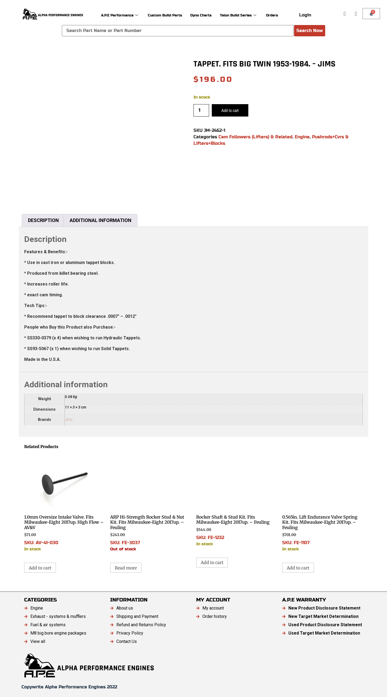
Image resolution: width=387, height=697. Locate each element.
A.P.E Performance (111, 15)
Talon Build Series (245, 15)
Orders (283, 15)
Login (305, 14)
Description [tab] (43, 220)
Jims (69, 419)
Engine (302, 136)
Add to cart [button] (40, 568)
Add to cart (230, 110)
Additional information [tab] (100, 220)
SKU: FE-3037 (150, 502)
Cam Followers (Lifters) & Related (255, 136)
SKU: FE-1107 (322, 502)
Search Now (309, 30)
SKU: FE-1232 (236, 500)
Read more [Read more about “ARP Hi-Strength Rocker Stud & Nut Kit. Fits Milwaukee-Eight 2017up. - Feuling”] (126, 568)
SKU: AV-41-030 (64, 502)
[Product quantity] (201, 110)
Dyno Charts (203, 15)
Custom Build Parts (162, 15)
